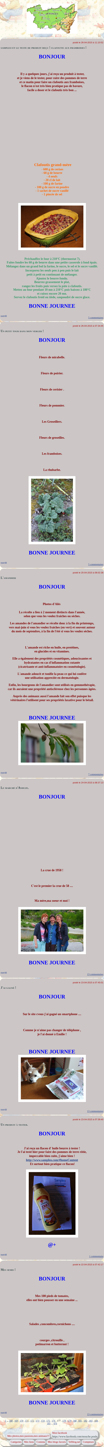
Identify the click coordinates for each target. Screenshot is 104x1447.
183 (91, 1421)
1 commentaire (96, 1256)
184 (96, 1421)
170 (21, 1421)
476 (55, 1423)
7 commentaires (95, 774)
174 (43, 1421)
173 (37, 1421)
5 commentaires (95, 317)
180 (75, 1421)
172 (32, 1421)
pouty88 (4, 316)
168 (11, 1421)
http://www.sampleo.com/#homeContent (52, 1160)
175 (48, 1421)
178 (64, 1421)
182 (85, 1421)
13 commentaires (95, 974)
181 (80, 1421)
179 (69, 1421)
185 (49, 1423)
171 (27, 1421)
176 (53, 1421)
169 (16, 1421)
